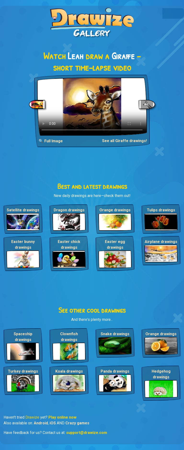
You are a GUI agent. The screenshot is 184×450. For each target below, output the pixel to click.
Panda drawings (115, 371)
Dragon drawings (69, 210)
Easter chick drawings (69, 244)
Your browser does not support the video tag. (92, 107)
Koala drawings (69, 371)
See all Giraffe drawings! (124, 140)
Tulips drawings (161, 210)
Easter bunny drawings (23, 244)
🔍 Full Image (51, 141)
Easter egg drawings (115, 244)
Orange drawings (115, 210)
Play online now (62, 417)
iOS (53, 423)
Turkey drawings (23, 371)
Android (41, 423)
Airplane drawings (161, 241)
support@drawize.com (86, 432)
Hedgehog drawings (161, 374)
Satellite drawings (23, 210)
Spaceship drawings (23, 337)
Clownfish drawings (69, 337)
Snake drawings (115, 334)
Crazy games (77, 423)
